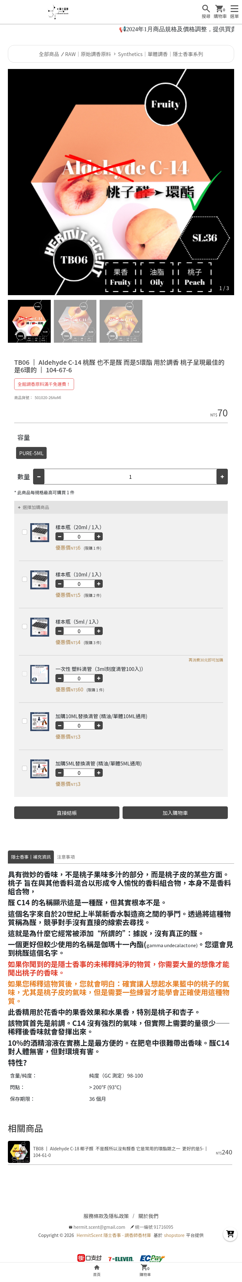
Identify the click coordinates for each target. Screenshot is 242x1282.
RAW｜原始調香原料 (88, 54)
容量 (23, 437)
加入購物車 (175, 812)
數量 (23, 476)
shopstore (174, 1235)
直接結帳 (67, 812)
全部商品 (49, 54)
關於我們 (148, 1216)
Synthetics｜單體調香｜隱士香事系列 (160, 54)
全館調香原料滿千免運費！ (44, 384)
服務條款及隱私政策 (106, 1216)
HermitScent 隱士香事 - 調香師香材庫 (114, 1235)
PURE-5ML (31, 453)
